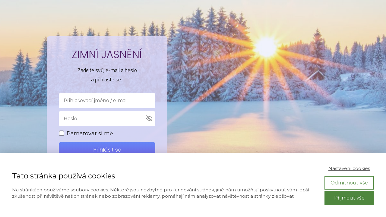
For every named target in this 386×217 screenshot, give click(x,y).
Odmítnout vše (349, 183)
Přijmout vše (349, 198)
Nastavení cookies (349, 168)
